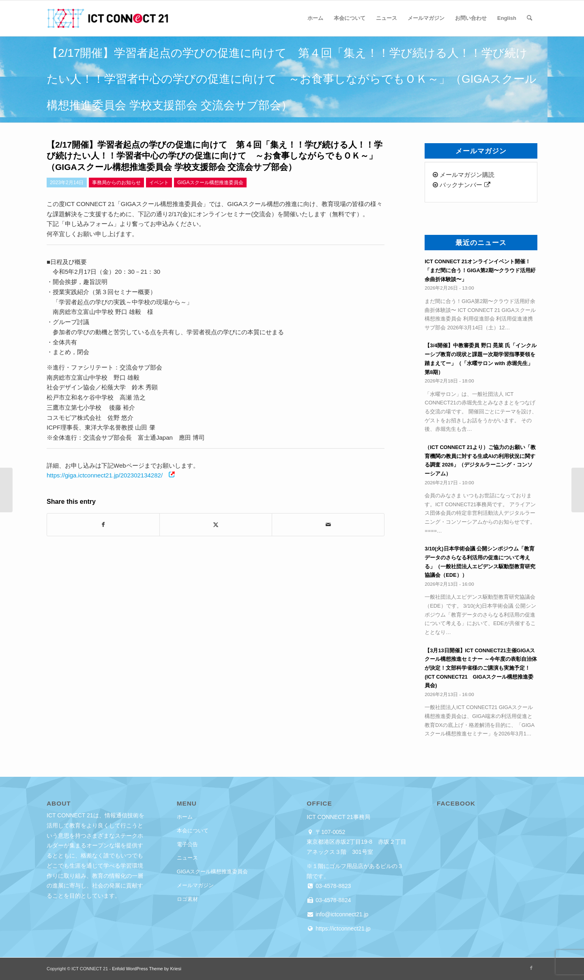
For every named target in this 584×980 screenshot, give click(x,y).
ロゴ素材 (187, 899)
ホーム (185, 817)
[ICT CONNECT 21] (107, 18)
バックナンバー (461, 184)
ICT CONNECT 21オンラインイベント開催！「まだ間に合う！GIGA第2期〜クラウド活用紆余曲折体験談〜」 (480, 270)
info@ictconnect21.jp (341, 914)
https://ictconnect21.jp (342, 928)
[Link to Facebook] (531, 968)
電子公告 (187, 844)
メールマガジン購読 (463, 174)
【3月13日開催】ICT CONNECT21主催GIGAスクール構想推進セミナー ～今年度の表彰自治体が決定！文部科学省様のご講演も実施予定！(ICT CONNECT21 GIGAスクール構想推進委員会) (481, 668)
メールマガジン (195, 885)
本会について (192, 830)
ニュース (187, 858)
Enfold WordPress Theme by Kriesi (146, 968)
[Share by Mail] (328, 525)
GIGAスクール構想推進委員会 (212, 871)
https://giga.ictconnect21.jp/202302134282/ (105, 475)
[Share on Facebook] (103, 525)
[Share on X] (216, 525)
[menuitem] (315, 18)
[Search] (529, 18)
